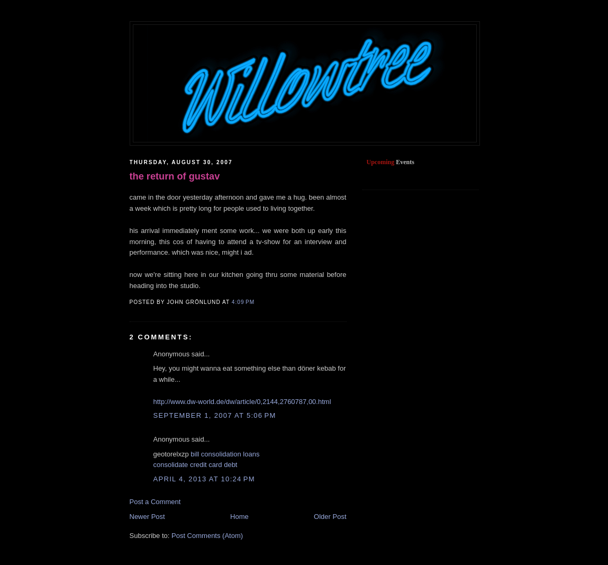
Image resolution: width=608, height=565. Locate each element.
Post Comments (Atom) (207, 536)
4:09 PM (243, 302)
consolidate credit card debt (195, 465)
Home (239, 517)
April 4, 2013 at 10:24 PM (204, 479)
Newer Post (147, 517)
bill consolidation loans (224, 454)
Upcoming (381, 162)
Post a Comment (155, 502)
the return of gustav (175, 176)
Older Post (330, 517)
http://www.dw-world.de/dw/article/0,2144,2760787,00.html (242, 402)
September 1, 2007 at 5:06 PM (214, 415)
